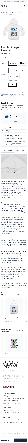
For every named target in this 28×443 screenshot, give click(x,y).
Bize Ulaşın (17, 403)
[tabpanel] (14, 221)
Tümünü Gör (20, 294)
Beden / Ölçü (14, 131)
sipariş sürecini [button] (16, 143)
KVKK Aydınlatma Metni (10, 396)
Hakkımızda (6, 410)
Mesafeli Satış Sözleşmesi (10, 400)
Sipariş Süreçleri (8, 403)
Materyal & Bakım (14, 128)
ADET (2, 85)
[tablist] (14, 150)
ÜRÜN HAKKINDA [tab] (7, 150)
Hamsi (7, 353)
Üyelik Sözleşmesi (8, 398)
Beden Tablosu (12, 80)
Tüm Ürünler (4, 12)
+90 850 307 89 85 (8, 381)
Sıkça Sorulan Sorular (9, 412)
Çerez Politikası (19, 398)
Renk (2, 63)
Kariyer (19, 412)
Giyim (11, 12)
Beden (3, 74)
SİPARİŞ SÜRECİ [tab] (20, 150)
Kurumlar (19, 422)
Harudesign (14, 116)
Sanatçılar (12, 422)
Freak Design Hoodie (6, 14)
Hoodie (16, 12)
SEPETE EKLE (20, 440)
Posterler (6, 422)
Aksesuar (14, 420)
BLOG (12, 410)
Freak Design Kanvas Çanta (12, 317)
